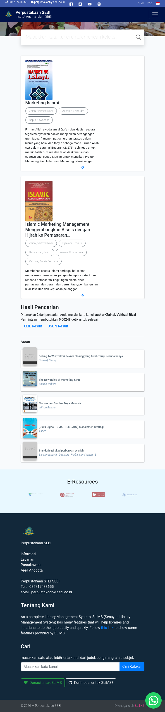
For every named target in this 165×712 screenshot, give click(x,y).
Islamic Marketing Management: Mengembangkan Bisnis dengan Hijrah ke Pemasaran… (58, 229)
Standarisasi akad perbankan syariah (61, 450)
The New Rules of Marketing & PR (59, 379)
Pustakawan (31, 565)
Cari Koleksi (131, 666)
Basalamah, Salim (39, 252)
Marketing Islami (42, 103)
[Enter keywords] (70, 666)
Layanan (27, 559)
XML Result (33, 326)
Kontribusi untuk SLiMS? (91, 682)
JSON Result (58, 326)
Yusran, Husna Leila (71, 252)
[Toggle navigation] (155, 14)
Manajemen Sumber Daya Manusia (60, 403)
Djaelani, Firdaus (72, 243)
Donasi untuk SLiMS (43, 682)
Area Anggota (32, 570)
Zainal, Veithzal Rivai (41, 111)
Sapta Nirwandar (39, 120)
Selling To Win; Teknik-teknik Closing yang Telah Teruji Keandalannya (81, 356)
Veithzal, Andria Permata (43, 261)
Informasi (28, 554)
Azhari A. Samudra (73, 111)
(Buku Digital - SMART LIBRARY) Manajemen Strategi (71, 427)
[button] (82, 167)
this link (107, 628)
